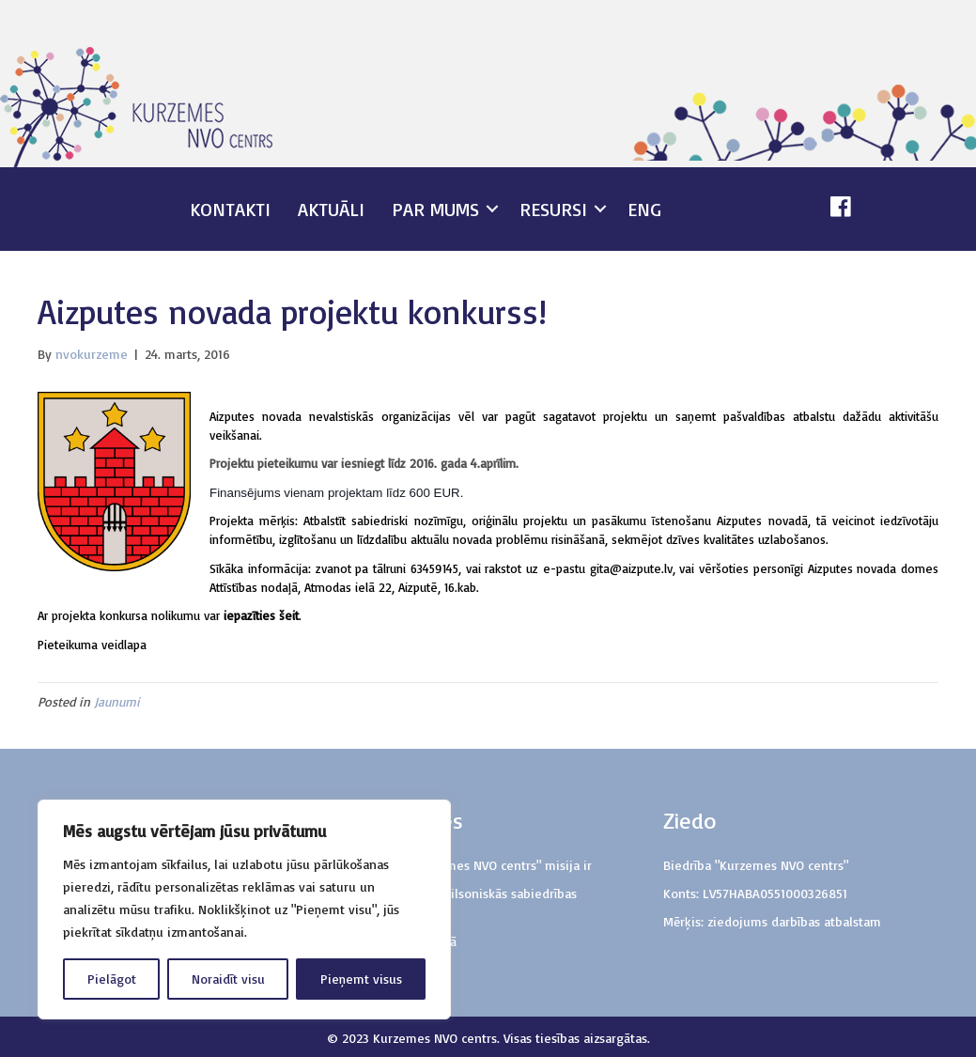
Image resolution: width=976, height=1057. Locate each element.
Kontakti (230, 209)
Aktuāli (331, 209)
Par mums (435, 209)
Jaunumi (117, 701)
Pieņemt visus (361, 979)
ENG (644, 209)
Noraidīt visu (228, 979)
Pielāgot (111, 979)
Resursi (553, 209)
